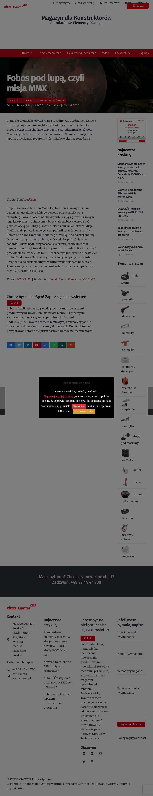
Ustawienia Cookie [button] (84, 411)
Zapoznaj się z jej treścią (58, 396)
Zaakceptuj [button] (78, 406)
